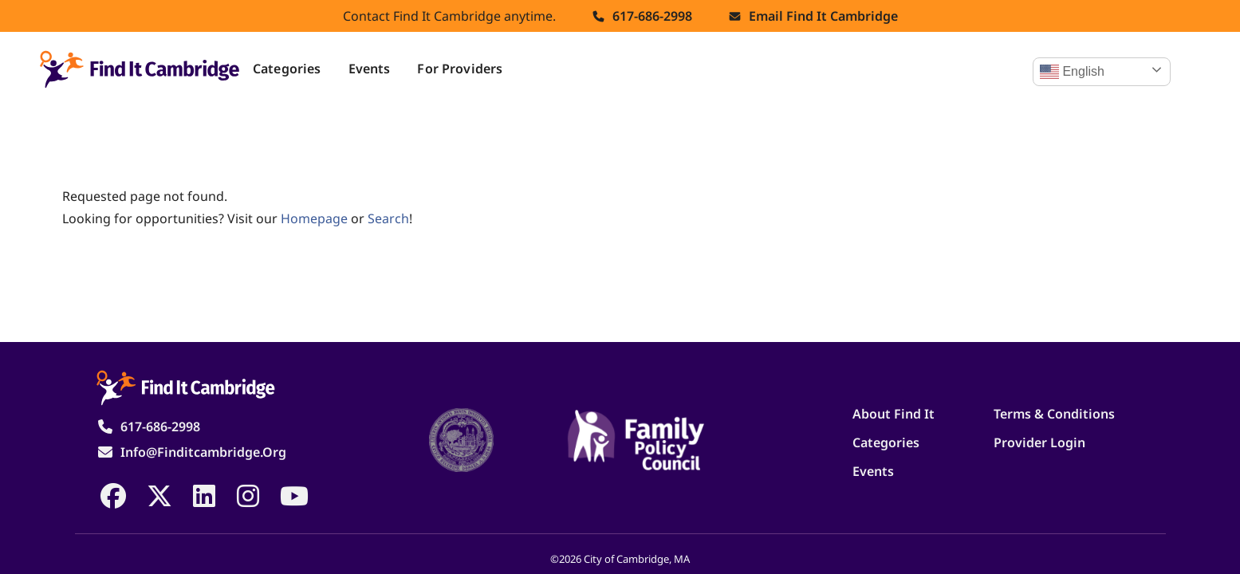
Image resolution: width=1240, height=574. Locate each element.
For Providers (459, 68)
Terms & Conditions (1054, 414)
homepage (314, 218)
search (388, 218)
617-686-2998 (652, 16)
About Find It (893, 414)
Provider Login (1039, 442)
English (1072, 71)
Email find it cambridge (823, 16)
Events (369, 68)
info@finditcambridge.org (203, 452)
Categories (287, 68)
